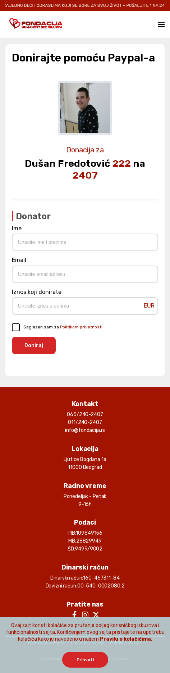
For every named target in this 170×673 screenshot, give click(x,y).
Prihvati (85, 659)
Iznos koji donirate (36, 292)
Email (19, 260)
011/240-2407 (85, 422)
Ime (17, 228)
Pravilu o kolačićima (125, 639)
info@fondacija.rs (85, 430)
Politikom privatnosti (81, 326)
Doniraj (33, 345)
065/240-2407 (85, 414)
